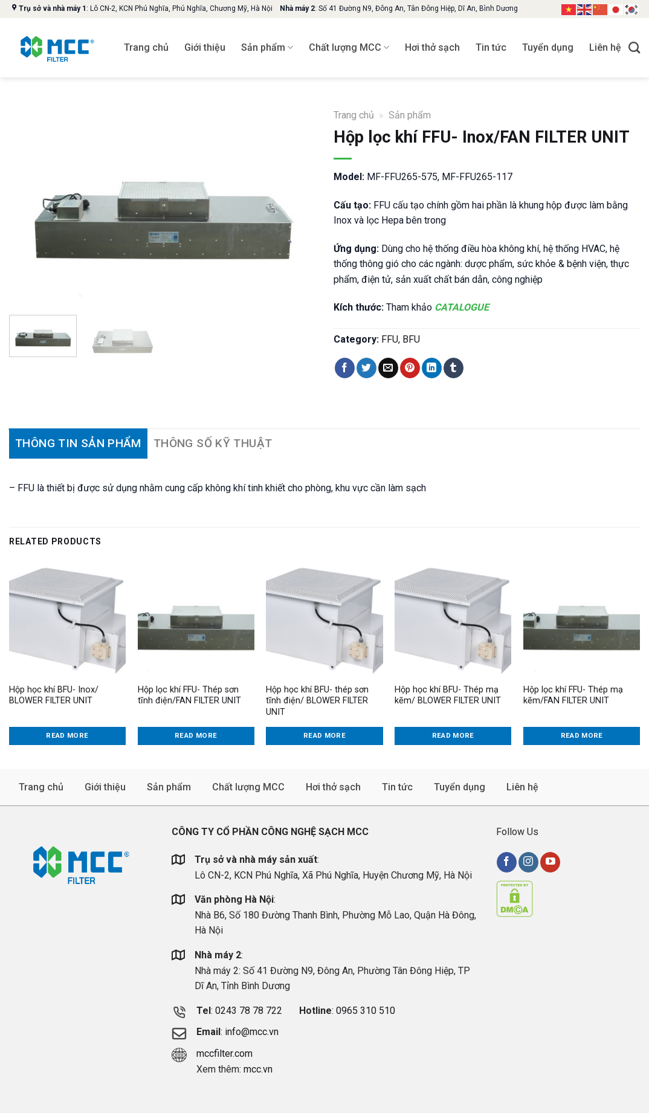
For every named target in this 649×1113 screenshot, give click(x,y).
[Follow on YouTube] (550, 862)
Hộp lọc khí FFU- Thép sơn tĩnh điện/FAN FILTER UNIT (189, 695)
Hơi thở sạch (432, 47)
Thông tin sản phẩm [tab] (78, 443)
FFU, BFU (400, 339)
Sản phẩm (267, 48)
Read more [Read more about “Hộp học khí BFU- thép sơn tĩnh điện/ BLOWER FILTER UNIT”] (324, 735)
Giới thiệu (204, 47)
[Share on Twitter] (366, 368)
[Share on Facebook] (345, 368)
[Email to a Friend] (388, 368)
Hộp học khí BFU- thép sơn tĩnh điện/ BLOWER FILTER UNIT (317, 701)
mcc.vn (258, 1069)
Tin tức (491, 47)
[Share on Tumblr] (453, 368)
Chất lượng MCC (349, 48)
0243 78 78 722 (250, 1010)
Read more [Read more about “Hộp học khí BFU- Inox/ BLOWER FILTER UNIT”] (67, 735)
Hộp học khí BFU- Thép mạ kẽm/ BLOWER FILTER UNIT (448, 695)
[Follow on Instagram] (528, 862)
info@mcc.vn (252, 1031)
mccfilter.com (224, 1053)
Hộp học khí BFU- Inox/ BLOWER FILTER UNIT (53, 695)
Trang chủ (146, 47)
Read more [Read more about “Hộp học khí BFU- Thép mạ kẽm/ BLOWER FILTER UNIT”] (453, 735)
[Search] (634, 47)
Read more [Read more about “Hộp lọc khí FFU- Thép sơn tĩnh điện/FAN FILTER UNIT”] (196, 735)
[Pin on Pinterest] (410, 368)
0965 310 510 (365, 1010)
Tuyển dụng (547, 47)
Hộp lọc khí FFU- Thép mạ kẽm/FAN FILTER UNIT (573, 695)
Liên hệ (605, 47)
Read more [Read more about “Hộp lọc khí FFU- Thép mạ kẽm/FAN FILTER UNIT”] (582, 735)
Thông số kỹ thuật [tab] (212, 443)
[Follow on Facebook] (507, 862)
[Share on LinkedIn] (432, 368)
